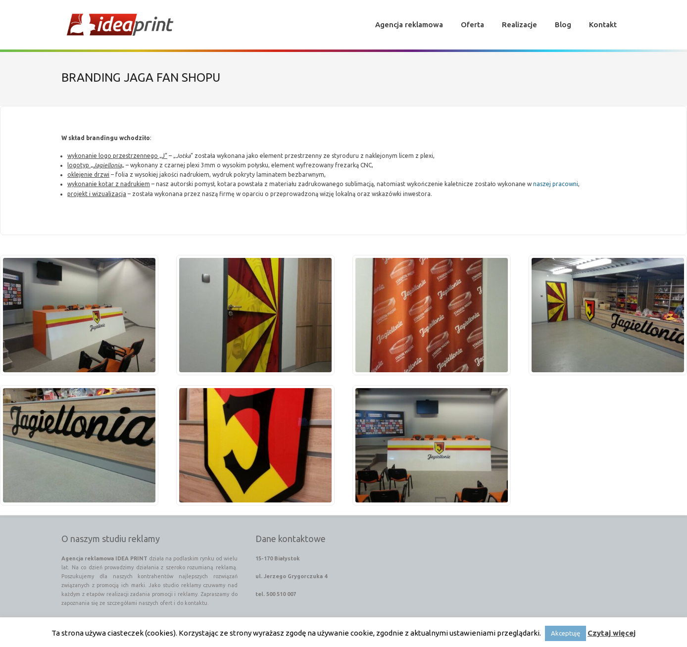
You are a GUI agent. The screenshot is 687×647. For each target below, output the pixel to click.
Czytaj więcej (612, 633)
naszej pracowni (555, 184)
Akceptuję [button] (565, 633)
